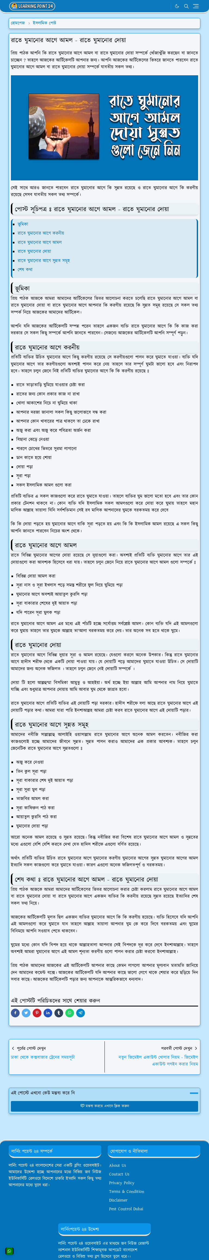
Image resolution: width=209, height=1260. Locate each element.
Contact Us (119, 1174)
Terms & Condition (126, 1192)
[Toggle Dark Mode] (177, 6)
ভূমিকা (23, 224)
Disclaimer (118, 1200)
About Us (117, 1165)
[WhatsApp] (165, 6)
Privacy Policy (121, 1183)
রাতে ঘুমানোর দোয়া (34, 251)
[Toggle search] (186, 6)
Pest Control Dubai (126, 1209)
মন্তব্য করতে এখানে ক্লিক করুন (104, 1106)
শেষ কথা (25, 270)
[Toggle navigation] (195, 6)
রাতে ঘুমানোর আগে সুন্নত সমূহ (44, 261)
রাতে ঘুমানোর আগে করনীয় (41, 233)
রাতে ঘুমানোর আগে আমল (40, 242)
